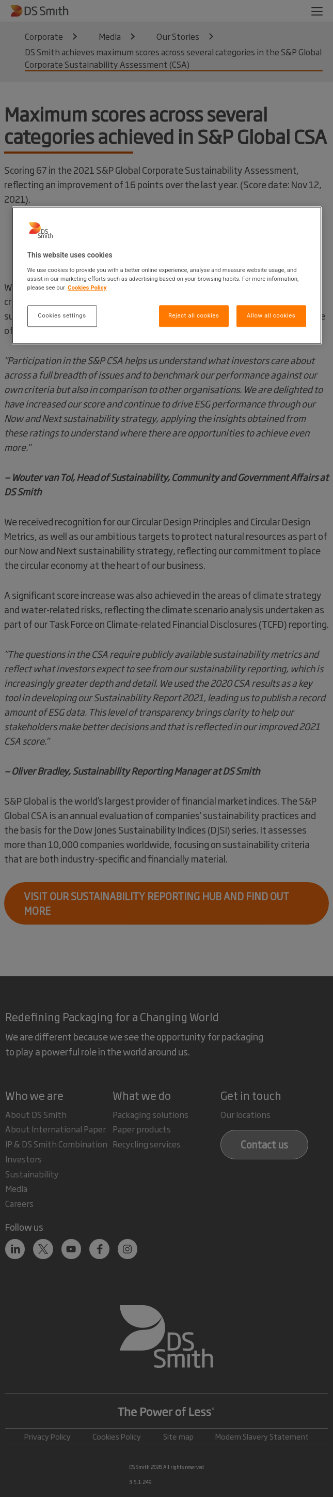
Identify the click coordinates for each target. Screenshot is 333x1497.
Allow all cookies (271, 315)
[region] (167, 276)
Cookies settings (62, 315)
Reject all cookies (193, 315)
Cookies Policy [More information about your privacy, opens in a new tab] (87, 287)
